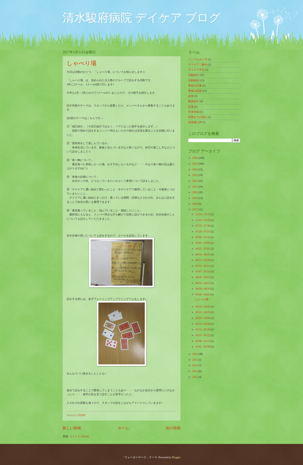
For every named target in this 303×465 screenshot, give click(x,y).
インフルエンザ (197, 59)
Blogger (176, 457)
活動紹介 (193, 75)
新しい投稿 (72, 428)
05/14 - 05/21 (203, 265)
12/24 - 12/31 (203, 214)
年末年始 (193, 112)
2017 (195, 209)
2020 (195, 192)
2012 (195, 377)
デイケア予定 (196, 69)
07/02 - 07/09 (203, 242)
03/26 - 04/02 (203, 294)
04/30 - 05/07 (203, 277)
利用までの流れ (197, 117)
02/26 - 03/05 (203, 318)
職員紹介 (193, 101)
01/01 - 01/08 (203, 346)
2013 (195, 371)
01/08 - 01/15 (203, 341)
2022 (195, 180)
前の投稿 (173, 428)
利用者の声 (195, 122)
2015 (195, 359)
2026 (195, 157)
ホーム (123, 428)
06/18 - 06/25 (203, 254)
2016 (195, 354)
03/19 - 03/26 (203, 306)
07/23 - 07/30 (203, 225)
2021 (195, 186)
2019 (195, 198)
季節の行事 (195, 85)
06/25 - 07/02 (203, 248)
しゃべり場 (81, 63)
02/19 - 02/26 (203, 323)
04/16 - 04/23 (203, 283)
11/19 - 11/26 (203, 220)
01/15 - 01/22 (203, 335)
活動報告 (193, 80)
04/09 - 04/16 (203, 288)
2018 (195, 203)
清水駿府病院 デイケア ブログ (141, 17)
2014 (195, 365)
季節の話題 (195, 90)
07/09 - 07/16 (203, 237)
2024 (195, 169)
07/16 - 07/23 (203, 231)
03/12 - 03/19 (203, 312)
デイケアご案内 (197, 64)
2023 (195, 175)
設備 (191, 106)
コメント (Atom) (79, 436)
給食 (191, 96)
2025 (195, 163)
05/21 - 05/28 (203, 260)
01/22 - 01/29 (203, 329)
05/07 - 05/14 (203, 271)
